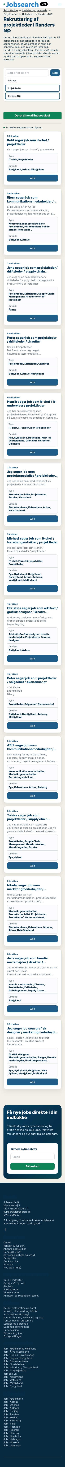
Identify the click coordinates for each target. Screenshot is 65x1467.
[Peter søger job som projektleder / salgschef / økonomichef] (32, 701)
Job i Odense (11, 1404)
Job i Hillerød (11, 1429)
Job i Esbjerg (11, 1411)
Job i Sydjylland (12, 1386)
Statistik (8, 1286)
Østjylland (28, 14)
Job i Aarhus (10, 1401)
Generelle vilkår (12, 1251)
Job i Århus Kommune (16, 1351)
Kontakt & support (13, 1245)
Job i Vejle (9, 1423)
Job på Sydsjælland (15, 1370)
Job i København (13, 1398)
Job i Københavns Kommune (19, 1348)
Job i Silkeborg (12, 1420)
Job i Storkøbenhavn (15, 1361)
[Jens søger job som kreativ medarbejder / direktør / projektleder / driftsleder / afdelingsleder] (32, 982)
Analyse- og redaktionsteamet (21, 1295)
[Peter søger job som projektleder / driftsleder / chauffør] (32, 359)
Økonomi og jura (13, 1333)
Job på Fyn (10, 1373)
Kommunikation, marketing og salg (23, 1317)
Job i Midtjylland (13, 1382)
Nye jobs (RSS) (12, 1267)
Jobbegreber (11, 1289)
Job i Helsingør (12, 1439)
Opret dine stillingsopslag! (32, 115)
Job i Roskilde (11, 1426)
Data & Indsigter (12, 1279)
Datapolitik (9, 1258)
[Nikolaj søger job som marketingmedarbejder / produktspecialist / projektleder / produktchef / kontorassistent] (32, 911)
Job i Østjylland (12, 1379)
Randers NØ (45, 14)
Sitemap (8, 1264)
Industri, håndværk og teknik (20, 1311)
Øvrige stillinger (12, 1336)
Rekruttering (10, 10)
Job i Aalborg (11, 1407)
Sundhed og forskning (16, 1326)
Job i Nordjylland (13, 1376)
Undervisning (11, 1330)
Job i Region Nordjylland (17, 1358)
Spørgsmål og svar (14, 1283)
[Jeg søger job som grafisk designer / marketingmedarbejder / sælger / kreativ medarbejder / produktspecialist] (32, 1054)
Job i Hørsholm (12, 1436)
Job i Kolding (11, 1417)
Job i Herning (11, 1433)
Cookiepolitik (11, 1261)
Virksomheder (11, 1292)
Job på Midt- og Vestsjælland (20, 1367)
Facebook (5, 1229)
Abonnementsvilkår (14, 1248)
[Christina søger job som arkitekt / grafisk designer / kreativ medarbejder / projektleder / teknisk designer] (32, 632)
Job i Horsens (11, 1442)
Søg (55, 72)
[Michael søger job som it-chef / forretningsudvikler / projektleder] (32, 562)
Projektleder (10, 14)
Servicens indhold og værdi (19, 1254)
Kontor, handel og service (18, 1320)
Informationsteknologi (16, 1314)
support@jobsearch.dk (17, 1211)
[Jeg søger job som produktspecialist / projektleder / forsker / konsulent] (32, 494)
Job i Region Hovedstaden (18, 1354)
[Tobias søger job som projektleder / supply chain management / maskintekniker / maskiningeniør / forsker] (32, 839)
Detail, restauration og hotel (19, 1307)
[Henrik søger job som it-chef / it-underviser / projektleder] (32, 426)
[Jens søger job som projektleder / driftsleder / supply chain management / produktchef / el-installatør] (32, 292)
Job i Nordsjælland (14, 1364)
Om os (7, 1242)
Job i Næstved (12, 1445)
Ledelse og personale (34, 10)
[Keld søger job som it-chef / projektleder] (32, 158)
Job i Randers (11, 1414)
